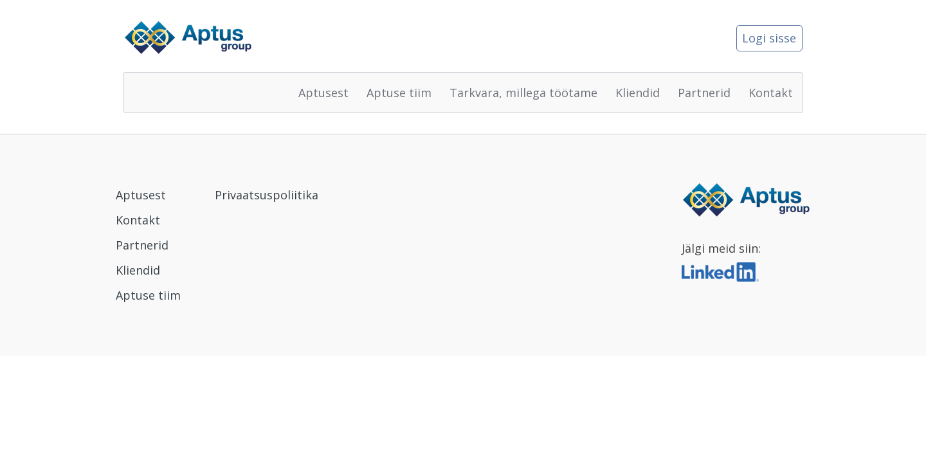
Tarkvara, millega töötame (523, 92)
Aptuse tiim (399, 92)
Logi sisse (769, 38)
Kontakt (771, 92)
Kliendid (637, 92)
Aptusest (323, 92)
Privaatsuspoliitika (266, 195)
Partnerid (704, 92)
